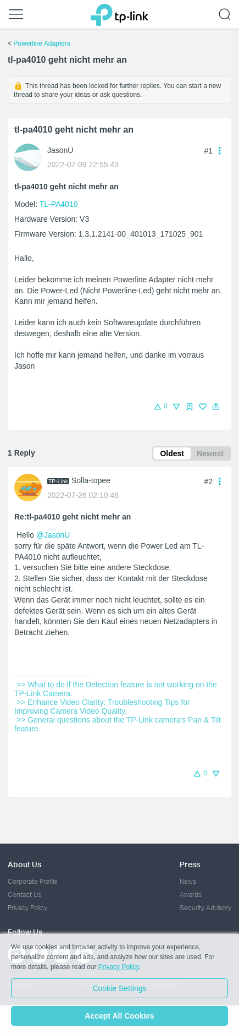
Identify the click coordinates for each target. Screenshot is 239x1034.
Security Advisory (205, 908)
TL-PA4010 (59, 204)
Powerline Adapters (41, 43)
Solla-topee (90, 480)
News (188, 881)
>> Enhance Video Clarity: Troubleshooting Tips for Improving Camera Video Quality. (103, 706)
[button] (216, 406)
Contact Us (24, 894)
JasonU (60, 150)
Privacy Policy (27, 908)
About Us (24, 864)
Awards (191, 894)
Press (190, 864)
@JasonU (53, 534)
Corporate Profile (33, 881)
